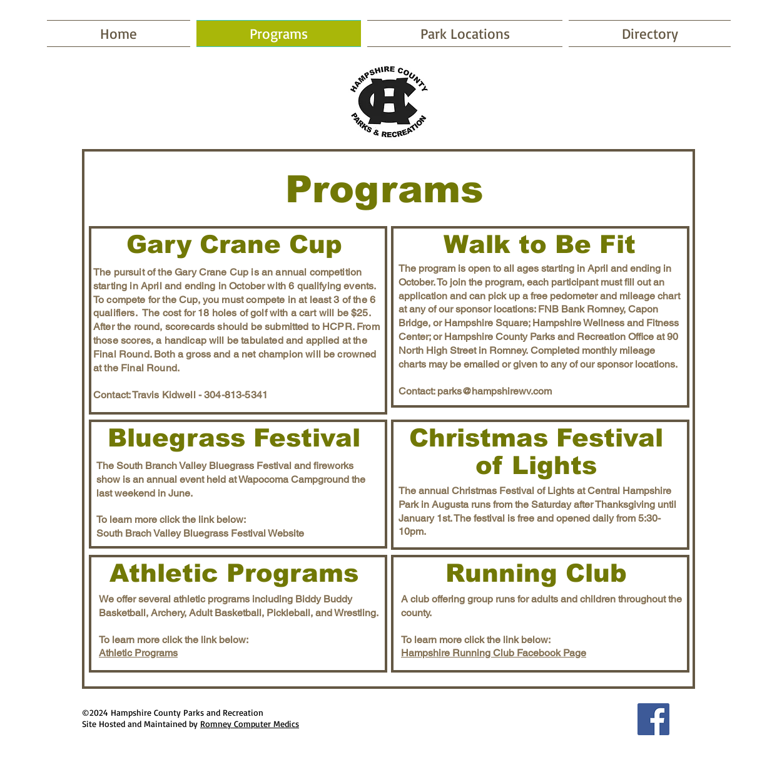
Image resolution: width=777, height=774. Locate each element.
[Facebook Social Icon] (653, 719)
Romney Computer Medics (249, 723)
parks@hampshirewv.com (494, 391)
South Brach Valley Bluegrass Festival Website (200, 533)
